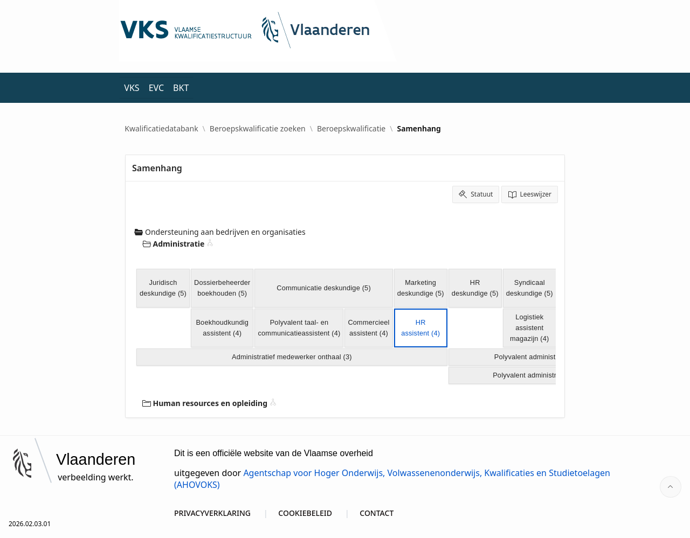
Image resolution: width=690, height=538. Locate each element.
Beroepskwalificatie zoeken (258, 128)
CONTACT (377, 513)
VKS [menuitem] (131, 88)
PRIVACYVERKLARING (212, 513)
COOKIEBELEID (305, 513)
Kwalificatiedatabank (161, 128)
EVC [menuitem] (156, 88)
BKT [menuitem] (181, 88)
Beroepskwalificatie (351, 128)
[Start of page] (670, 487)
